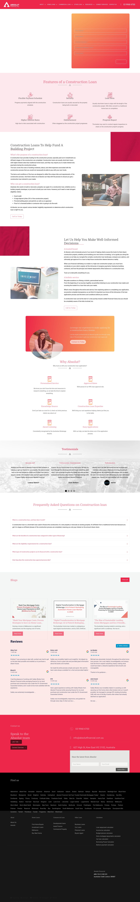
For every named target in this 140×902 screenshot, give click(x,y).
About (42, 4)
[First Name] (100, 31)
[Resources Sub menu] (94, 4)
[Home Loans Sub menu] (56, 4)
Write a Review (122, 645)
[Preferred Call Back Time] (100, 47)
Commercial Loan (65, 4)
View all (125, 579)
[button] (66, 490)
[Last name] (100, 36)
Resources (88, 4)
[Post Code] (100, 53)
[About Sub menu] (45, 4)
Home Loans (51, 4)
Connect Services (102, 4)
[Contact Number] (100, 42)
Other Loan (78, 4)
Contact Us (113, 4)
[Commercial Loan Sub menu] (72, 4)
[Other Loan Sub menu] (83, 4)
